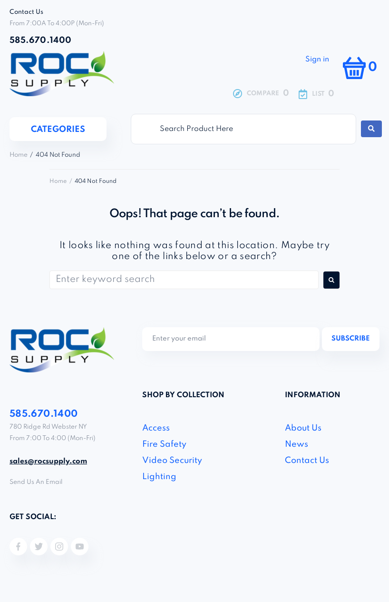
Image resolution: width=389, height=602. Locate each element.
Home (19, 155)
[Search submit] (371, 128)
